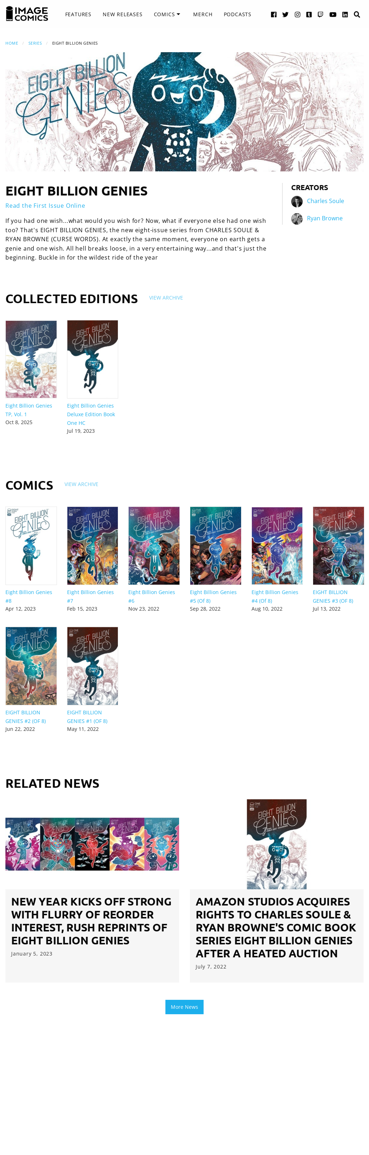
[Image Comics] (27, 13)
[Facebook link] (274, 14)
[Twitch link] (321, 14)
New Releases (123, 14)
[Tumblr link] (309, 14)
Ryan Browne (325, 219)
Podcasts (238, 14)
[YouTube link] (333, 14)
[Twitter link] (285, 14)
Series (35, 43)
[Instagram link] (298, 14)
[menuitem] (78, 14)
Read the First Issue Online (45, 206)
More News (184, 1006)
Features (78, 14)
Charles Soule (325, 201)
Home (11, 43)
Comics (164, 14)
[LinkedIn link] (345, 14)
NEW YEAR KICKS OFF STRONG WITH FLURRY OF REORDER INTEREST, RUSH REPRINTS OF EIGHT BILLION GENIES (91, 921)
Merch (202, 14)
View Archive (166, 297)
